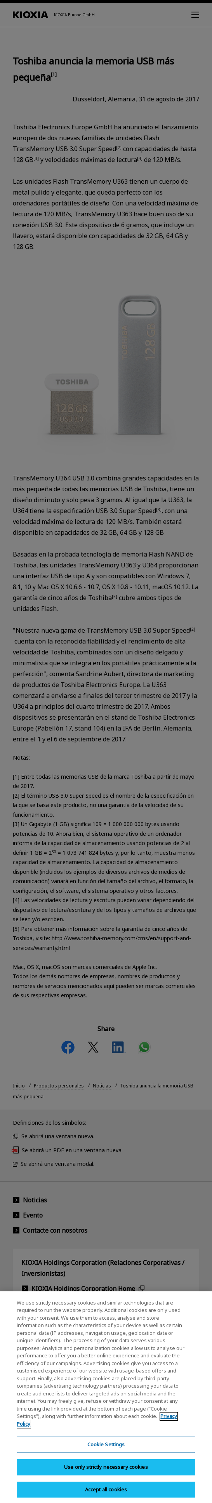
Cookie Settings (106, 1451)
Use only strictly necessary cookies (106, 1473)
